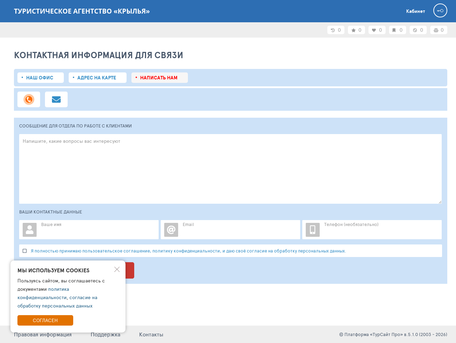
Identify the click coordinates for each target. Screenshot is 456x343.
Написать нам (158, 77)
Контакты (151, 334)
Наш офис (39, 77)
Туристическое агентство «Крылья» (82, 11)
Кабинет (415, 11)
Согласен (45, 320)
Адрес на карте (96, 77)
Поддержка (105, 334)
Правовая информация (43, 334)
